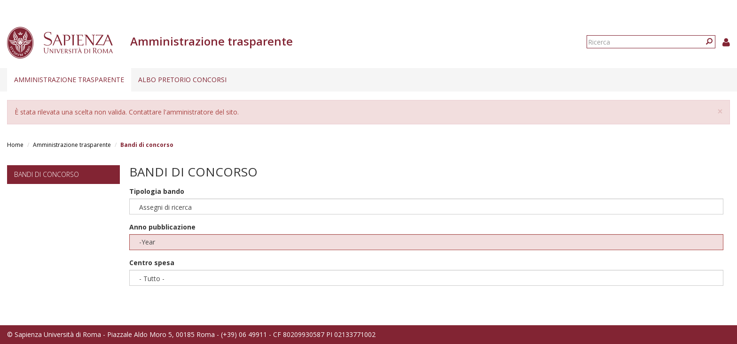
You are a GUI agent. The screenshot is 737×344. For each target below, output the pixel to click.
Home (15, 145)
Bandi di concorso (46, 174)
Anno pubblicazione (162, 226)
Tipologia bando (156, 191)
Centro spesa (151, 262)
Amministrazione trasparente (69, 79)
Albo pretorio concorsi (182, 79)
